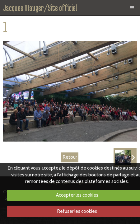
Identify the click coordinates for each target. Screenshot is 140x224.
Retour (70, 157)
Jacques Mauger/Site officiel (40, 7)
